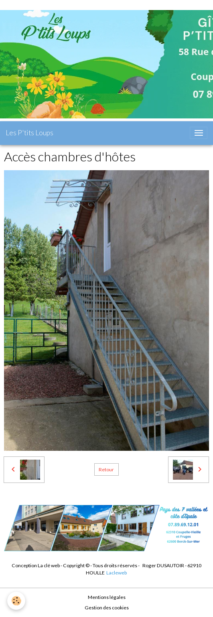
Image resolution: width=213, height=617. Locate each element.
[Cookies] (16, 601)
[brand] (29, 133)
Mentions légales (107, 597)
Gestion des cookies (107, 608)
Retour (106, 469)
